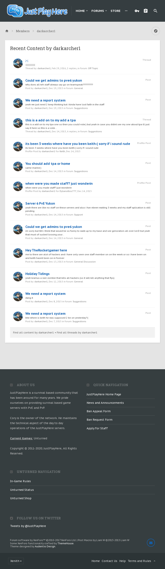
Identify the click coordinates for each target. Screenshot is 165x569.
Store (115, 11)
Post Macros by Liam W (103, 540)
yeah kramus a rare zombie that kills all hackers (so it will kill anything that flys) (69, 278)
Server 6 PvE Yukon (40, 203)
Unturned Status (22, 490)
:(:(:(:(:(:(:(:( (30, 64)
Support (78, 214)
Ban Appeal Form (99, 411)
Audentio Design (45, 546)
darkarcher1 (44, 68)
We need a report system (45, 100)
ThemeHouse (65, 543)
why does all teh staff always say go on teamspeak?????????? (59, 84)
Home (80, 11)
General (78, 88)
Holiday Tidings (37, 274)
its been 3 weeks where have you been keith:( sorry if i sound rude (77, 144)
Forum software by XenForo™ (43, 540)
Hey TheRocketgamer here (46, 250)
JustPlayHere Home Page (104, 394)
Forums (97, 11)
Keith (62, 151)
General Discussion (85, 261)
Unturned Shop (20, 498)
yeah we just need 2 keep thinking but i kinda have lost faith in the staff (64, 104)
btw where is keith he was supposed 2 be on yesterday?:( (56, 317)
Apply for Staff (97, 428)
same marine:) (33, 167)
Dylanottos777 (68, 191)
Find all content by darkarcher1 (33, 332)
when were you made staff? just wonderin (59, 183)
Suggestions (81, 108)
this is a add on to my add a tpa (50, 120)
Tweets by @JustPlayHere (28, 526)
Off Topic (93, 68)
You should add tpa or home (47, 164)
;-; (26, 60)
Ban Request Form (99, 419)
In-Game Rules (20, 481)
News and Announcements (105, 403)
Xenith (14, 561)
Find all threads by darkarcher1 (77, 332)
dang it (29, 297)
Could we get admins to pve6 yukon (53, 80)
